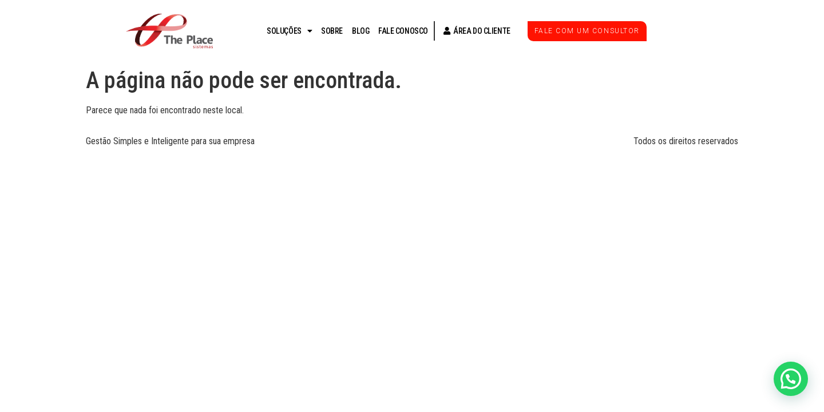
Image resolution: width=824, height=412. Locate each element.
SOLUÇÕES (289, 31)
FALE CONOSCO (403, 30)
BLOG (360, 30)
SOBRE (332, 30)
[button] (791, 379)
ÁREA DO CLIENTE (474, 31)
